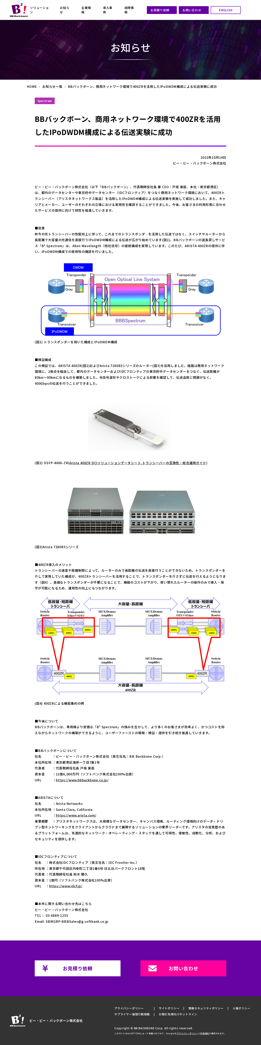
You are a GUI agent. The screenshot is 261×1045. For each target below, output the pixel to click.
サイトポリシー (169, 1008)
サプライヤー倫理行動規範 (132, 1014)
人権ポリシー (241, 1008)
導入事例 (107, 10)
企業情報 (86, 10)
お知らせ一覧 (52, 86)
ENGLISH (225, 10)
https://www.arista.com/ (76, 815)
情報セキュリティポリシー (206, 1008)
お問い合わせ (191, 10)
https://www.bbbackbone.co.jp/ (82, 780)
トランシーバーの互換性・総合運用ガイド (174, 462)
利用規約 (204, 1033)
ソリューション (39, 10)
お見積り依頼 (159, 10)
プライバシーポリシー (129, 1008)
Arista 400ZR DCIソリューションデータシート (105, 462)
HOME (32, 86)
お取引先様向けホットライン (178, 1014)
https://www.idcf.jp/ (65, 886)
